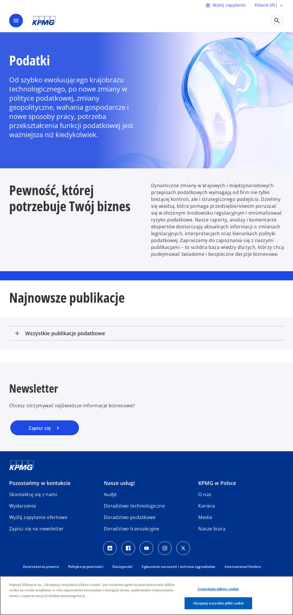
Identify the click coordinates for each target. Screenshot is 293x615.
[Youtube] (146, 548)
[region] (146, 595)
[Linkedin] (110, 548)
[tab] (146, 333)
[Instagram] (165, 548)
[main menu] (16, 20)
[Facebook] (128, 548)
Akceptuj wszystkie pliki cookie (218, 603)
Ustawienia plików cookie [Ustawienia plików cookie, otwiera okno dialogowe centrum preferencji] (218, 589)
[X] (183, 548)
